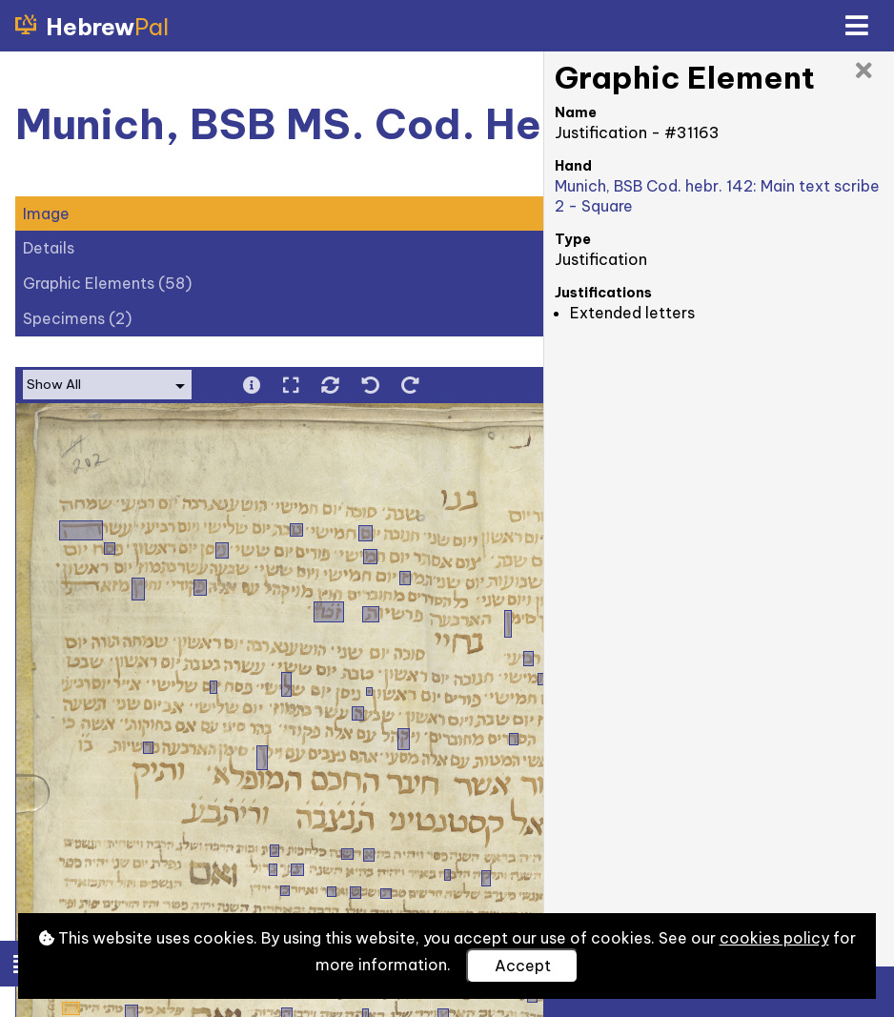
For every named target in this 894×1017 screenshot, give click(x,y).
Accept (523, 965)
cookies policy (774, 937)
